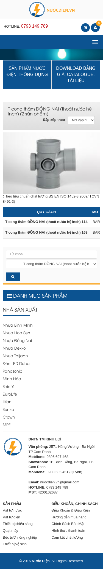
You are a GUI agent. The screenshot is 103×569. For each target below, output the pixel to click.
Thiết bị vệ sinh (15, 544)
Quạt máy (10, 531)
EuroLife (10, 393)
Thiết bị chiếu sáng (18, 524)
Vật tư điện (11, 517)
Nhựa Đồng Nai (17, 340)
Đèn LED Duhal (16, 363)
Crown (9, 416)
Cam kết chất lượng (67, 537)
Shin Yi (8, 386)
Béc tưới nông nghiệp (20, 537)
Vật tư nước (12, 510)
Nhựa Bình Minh (18, 324)
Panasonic (12, 370)
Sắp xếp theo (54, 120)
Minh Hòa (12, 378)
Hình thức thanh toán (68, 531)
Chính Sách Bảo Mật (68, 524)
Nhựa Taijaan (15, 355)
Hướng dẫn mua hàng (69, 517)
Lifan (7, 401)
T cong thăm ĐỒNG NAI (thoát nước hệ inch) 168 (46, 232)
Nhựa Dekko (14, 347)
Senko (8, 409)
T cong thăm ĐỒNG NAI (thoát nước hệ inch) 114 (46, 222)
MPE (7, 424)
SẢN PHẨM (12, 504)
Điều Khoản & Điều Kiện (71, 510)
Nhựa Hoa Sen (16, 332)
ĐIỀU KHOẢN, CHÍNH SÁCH (75, 504)
